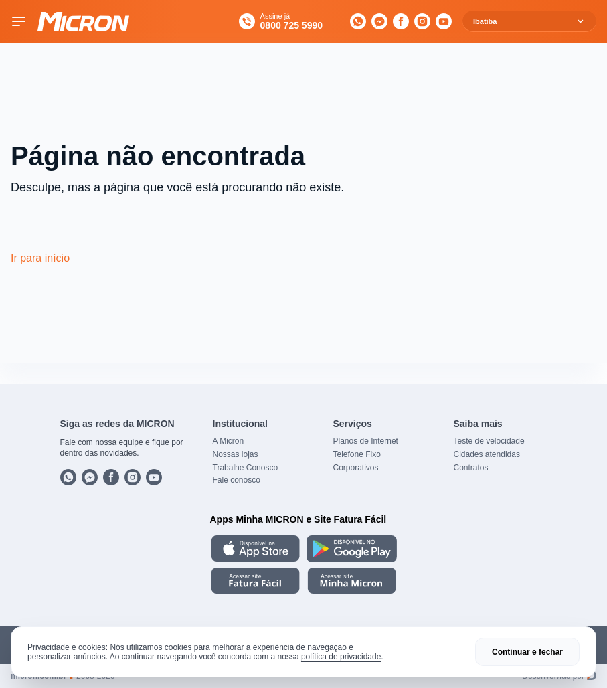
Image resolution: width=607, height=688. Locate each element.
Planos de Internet (365, 441)
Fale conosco (236, 480)
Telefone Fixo (357, 454)
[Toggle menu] (19, 21)
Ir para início (40, 258)
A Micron (228, 441)
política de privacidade (341, 656)
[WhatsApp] (358, 21)
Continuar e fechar (527, 652)
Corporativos (356, 467)
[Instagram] (422, 21)
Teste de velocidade (489, 441)
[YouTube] (444, 21)
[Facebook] (401, 21)
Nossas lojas (235, 454)
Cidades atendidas (487, 454)
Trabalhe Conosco (245, 467)
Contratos (471, 467)
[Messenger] (379, 21)
